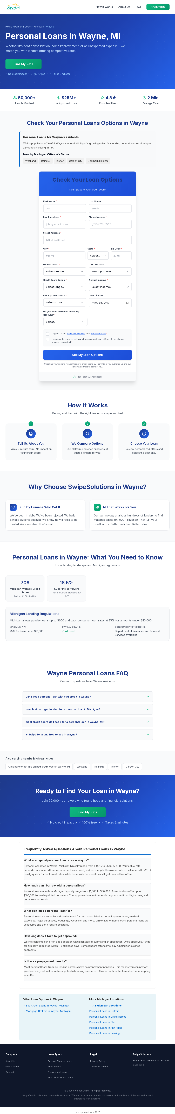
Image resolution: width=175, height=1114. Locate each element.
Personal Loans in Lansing (104, 1033)
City (46, 248)
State (91, 248)
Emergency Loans (57, 1072)
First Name (50, 201)
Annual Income (98, 280)
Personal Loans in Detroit (104, 1011)
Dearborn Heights (98, 160)
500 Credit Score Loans (60, 1077)
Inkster (60, 160)
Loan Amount (51, 264)
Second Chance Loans (60, 1061)
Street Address (52, 233)
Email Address (52, 217)
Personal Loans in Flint (102, 1022)
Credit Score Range (55, 280)
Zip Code (116, 248)
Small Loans (54, 1066)
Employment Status (55, 295)
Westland (30, 160)
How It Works (104, 7)
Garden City (75, 160)
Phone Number (98, 217)
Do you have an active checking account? (61, 313)
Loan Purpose (97, 264)
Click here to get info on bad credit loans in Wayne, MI (39, 766)
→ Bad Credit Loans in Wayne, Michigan (46, 1005)
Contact (9, 1072)
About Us (124, 7)
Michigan (39, 26)
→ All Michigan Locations (105, 1005)
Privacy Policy (98, 333)
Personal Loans (23, 26)
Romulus (46, 160)
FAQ (138, 7)
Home (8, 26)
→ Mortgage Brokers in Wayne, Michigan (47, 1011)
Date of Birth (96, 295)
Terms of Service (76, 333)
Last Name (96, 201)
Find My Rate (158, 6)
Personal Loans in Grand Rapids (107, 1016)
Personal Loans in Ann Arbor (105, 1027)
